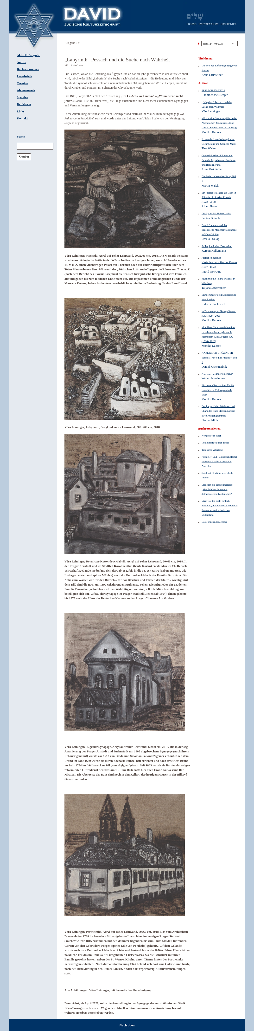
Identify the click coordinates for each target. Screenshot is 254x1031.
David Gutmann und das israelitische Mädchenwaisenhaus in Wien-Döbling (219, 230)
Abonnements (26, 90)
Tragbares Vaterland (212, 449)
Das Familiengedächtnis (214, 521)
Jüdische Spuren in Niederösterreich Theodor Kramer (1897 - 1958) (219, 262)
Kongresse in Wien (212, 435)
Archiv (21, 62)
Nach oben (126, 1025)
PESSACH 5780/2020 (213, 90)
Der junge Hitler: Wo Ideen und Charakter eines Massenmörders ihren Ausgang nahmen (218, 411)
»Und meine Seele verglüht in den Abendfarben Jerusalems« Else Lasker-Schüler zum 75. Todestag (219, 123)
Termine (22, 83)
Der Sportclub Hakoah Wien (216, 213)
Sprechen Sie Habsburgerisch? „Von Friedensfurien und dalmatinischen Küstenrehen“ (218, 489)
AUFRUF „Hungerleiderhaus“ (218, 373)
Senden (24, 157)
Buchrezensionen (28, 69)
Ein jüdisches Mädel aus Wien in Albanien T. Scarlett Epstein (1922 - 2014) (219, 197)
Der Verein (24, 104)
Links (20, 111)
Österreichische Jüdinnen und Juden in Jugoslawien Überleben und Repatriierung (218, 160)
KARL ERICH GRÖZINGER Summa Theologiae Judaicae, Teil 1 (219, 357)
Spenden (22, 97)
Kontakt (22, 118)
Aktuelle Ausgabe (28, 55)
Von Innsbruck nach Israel (215, 442)
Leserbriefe (24, 76)
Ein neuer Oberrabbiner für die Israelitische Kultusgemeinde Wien (218, 390)
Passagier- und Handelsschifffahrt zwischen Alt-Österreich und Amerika (219, 461)
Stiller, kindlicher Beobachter (217, 246)
